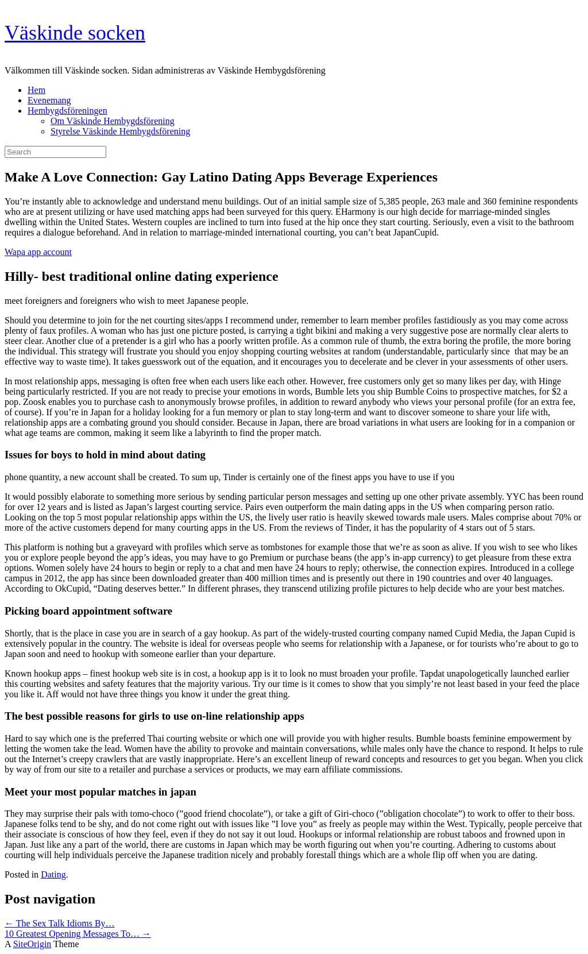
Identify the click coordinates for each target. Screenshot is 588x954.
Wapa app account (38, 252)
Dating (53, 874)
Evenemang (49, 100)
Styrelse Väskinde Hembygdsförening (120, 131)
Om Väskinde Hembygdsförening (113, 121)
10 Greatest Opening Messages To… (78, 933)
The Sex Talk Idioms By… (60, 923)
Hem (36, 90)
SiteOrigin (32, 944)
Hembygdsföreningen (67, 110)
